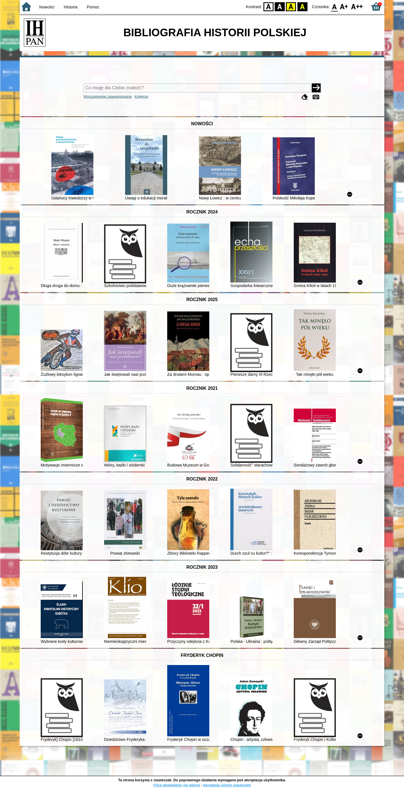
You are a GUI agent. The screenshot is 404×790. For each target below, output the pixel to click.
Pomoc (93, 7)
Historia (70, 7)
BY (302, 6)
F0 (334, 6)
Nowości (46, 7)
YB (291, 6)
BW (279, 6)
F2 (357, 6)
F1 (344, 6)
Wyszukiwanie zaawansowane (108, 96)
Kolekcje (141, 96)
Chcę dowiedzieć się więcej (176, 785)
